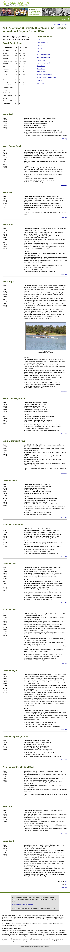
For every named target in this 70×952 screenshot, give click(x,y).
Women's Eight (41, 71)
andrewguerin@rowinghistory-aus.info (22, 904)
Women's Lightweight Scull (44, 74)
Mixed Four (40, 80)
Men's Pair (40, 45)
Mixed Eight (40, 83)
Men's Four (40, 48)
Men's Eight (40, 51)
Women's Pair (41, 66)
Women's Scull (41, 60)
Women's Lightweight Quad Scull (46, 77)
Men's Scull (40, 40)
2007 (66, 884)
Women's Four (41, 69)
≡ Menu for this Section (60, 24)
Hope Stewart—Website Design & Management (37, 946)
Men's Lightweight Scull (43, 54)
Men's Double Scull (42, 42)
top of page (64, 138)
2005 (66, 881)
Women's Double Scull (43, 63)
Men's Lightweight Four (43, 57)
